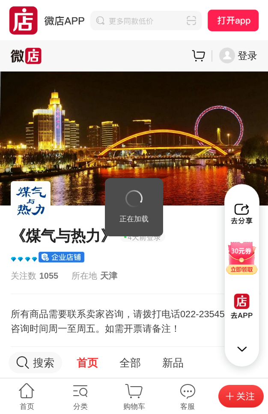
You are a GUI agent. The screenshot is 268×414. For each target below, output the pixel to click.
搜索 (35, 362)
